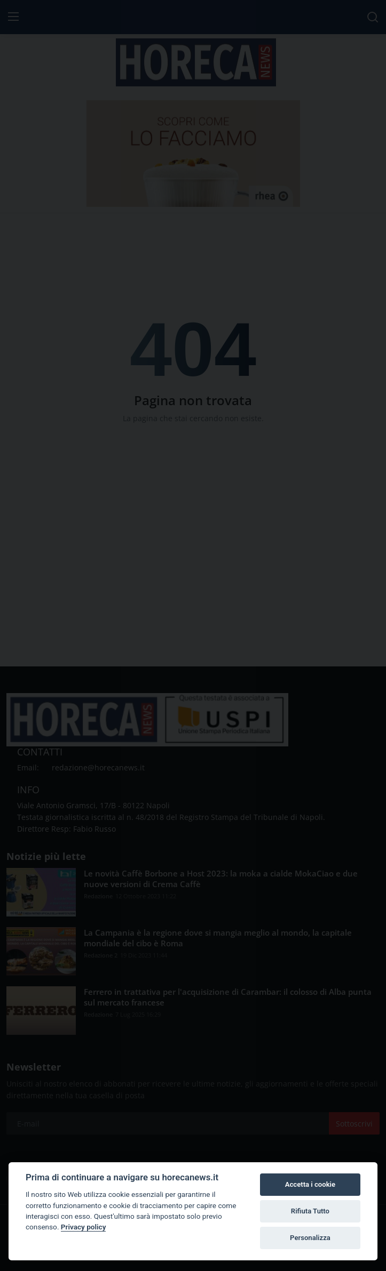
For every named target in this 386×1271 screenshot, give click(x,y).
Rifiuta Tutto (310, 1211)
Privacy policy (83, 1226)
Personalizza (310, 1238)
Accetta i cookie (310, 1184)
